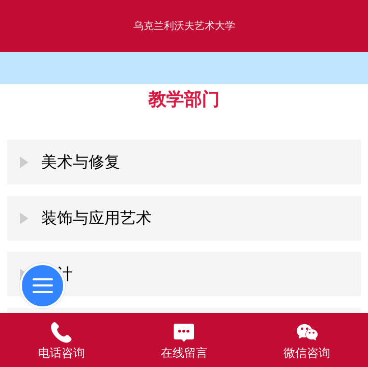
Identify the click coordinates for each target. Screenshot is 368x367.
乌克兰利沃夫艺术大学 (184, 25)
